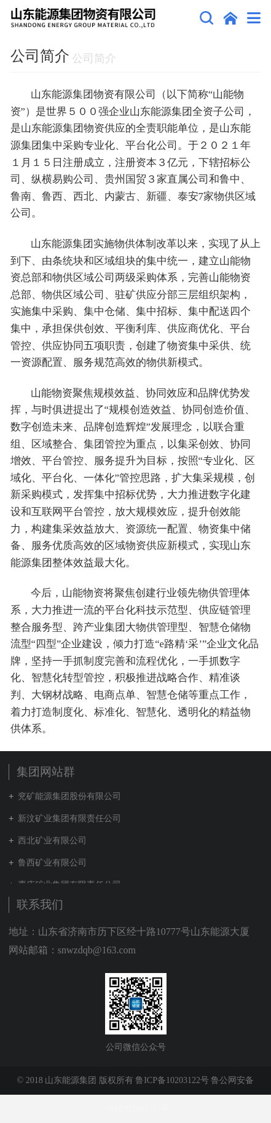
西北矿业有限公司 (52, 840)
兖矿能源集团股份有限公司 (69, 796)
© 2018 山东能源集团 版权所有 (75, 1080)
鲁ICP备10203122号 (172, 1080)
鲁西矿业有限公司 (52, 862)
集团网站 (230, 18)
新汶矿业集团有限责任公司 (69, 818)
